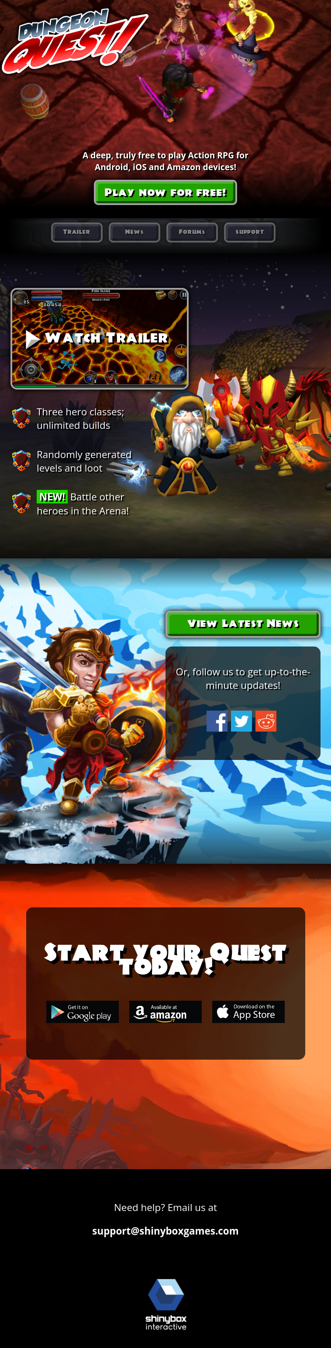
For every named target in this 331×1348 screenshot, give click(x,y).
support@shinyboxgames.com (165, 1231)
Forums (192, 232)
